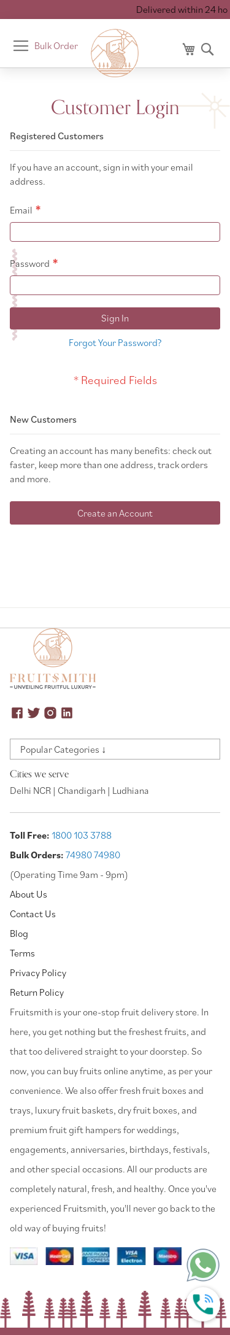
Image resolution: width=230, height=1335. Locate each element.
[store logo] (115, 53)
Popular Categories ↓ (63, 749)
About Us (28, 894)
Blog (19, 933)
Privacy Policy (38, 972)
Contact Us (33, 913)
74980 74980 (93, 854)
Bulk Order (56, 45)
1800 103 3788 (82, 835)
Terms (22, 953)
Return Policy (37, 992)
